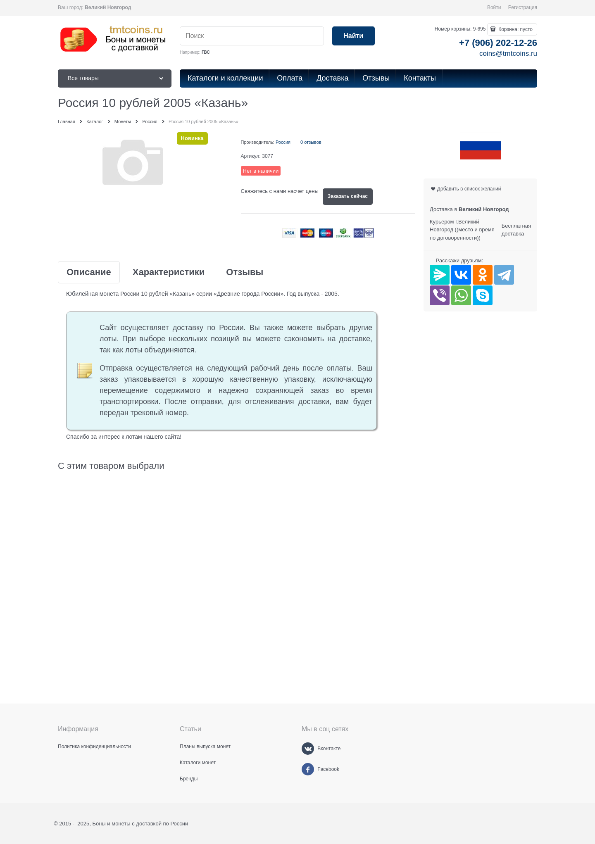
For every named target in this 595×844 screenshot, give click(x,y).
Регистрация (522, 7)
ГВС (206, 52)
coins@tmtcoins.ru (508, 53)
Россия (283, 142)
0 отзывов (310, 142)
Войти (494, 7)
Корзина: (515, 29)
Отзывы (244, 272)
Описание (89, 272)
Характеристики (169, 272)
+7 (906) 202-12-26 (498, 43)
